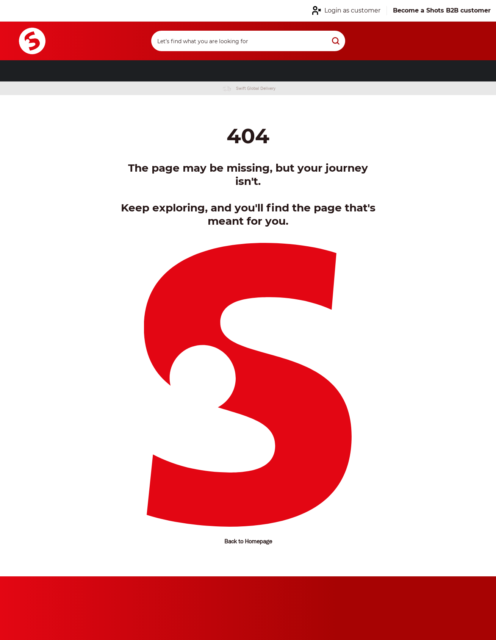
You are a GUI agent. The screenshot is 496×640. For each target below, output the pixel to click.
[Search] (248, 41)
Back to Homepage (248, 541)
